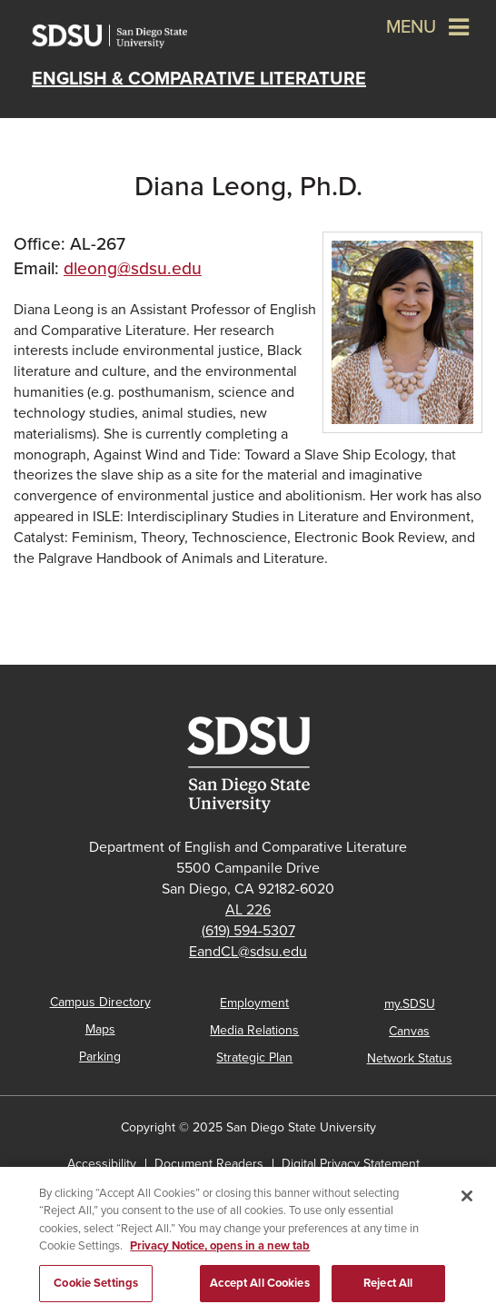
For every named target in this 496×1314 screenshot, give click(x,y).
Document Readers (208, 1163)
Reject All (387, 1288)
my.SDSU (409, 1004)
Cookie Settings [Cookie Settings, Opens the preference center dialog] (96, 1288)
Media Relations (254, 1030)
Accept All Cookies (259, 1288)
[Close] (467, 1200)
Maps (100, 1029)
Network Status (409, 1058)
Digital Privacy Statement (351, 1163)
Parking (100, 1056)
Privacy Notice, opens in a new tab (220, 1251)
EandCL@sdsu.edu (248, 952)
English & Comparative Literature (199, 79)
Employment (254, 1003)
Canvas (409, 1031)
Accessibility (101, 1163)
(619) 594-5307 (248, 931)
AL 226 (248, 910)
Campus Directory (100, 1002)
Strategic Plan (254, 1057)
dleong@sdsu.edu (133, 268)
